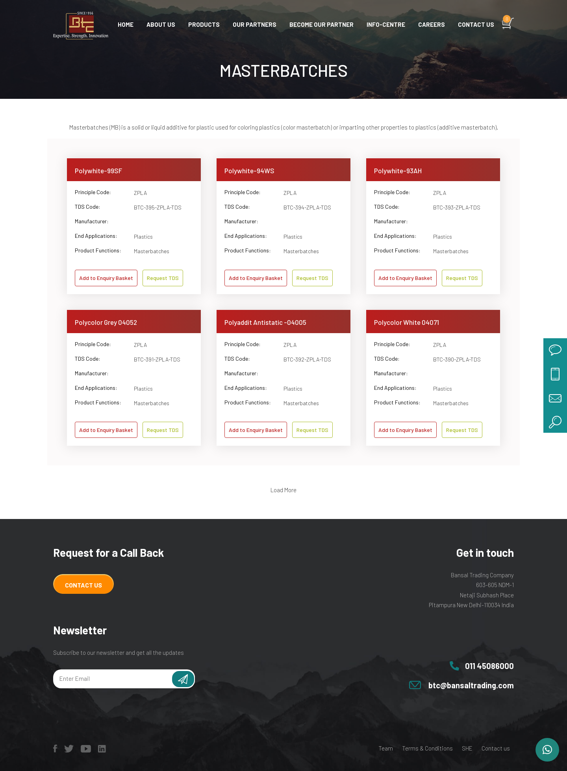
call (555, 374)
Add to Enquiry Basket (106, 277)
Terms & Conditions (427, 748)
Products (204, 24)
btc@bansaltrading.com (471, 685)
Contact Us (83, 585)
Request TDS (163, 277)
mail (555, 397)
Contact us (476, 24)
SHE (467, 748)
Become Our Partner (321, 24)
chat (555, 350)
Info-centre (386, 24)
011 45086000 (489, 666)
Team (385, 748)
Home (125, 24)
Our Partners (254, 24)
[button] (547, 750)
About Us (160, 24)
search (555, 421)
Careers (431, 24)
